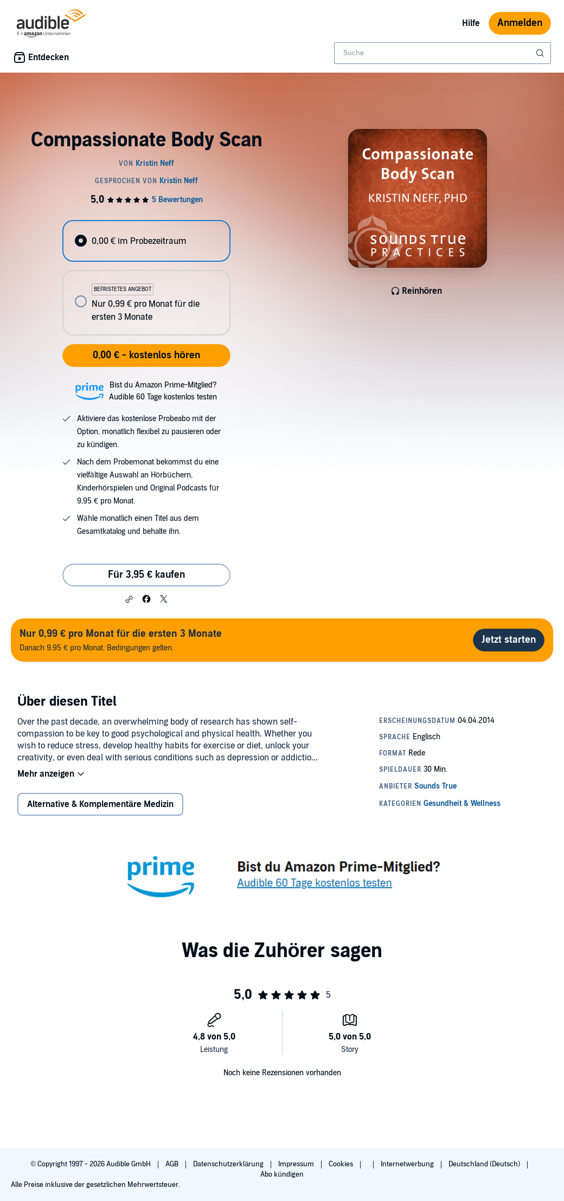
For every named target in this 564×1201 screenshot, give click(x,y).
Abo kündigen (281, 1174)
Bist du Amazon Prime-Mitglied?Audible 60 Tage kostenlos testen (163, 391)
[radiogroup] (146, 277)
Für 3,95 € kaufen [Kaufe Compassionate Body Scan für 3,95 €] (146, 574)
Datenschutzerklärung (229, 1164)
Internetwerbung (408, 1164)
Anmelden (519, 23)
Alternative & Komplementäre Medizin (100, 804)
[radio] (146, 241)
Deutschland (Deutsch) (485, 1164)
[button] (129, 599)
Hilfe (471, 23)
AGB (172, 1164)
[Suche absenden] (541, 53)
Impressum (297, 1164)
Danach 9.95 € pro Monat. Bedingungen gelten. (121, 640)
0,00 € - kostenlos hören (146, 355)
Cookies (342, 1164)
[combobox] (442, 53)
